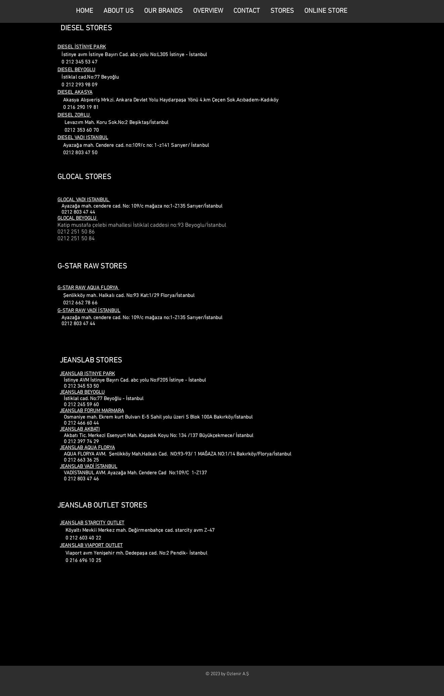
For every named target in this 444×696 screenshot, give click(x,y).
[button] (281, 11)
